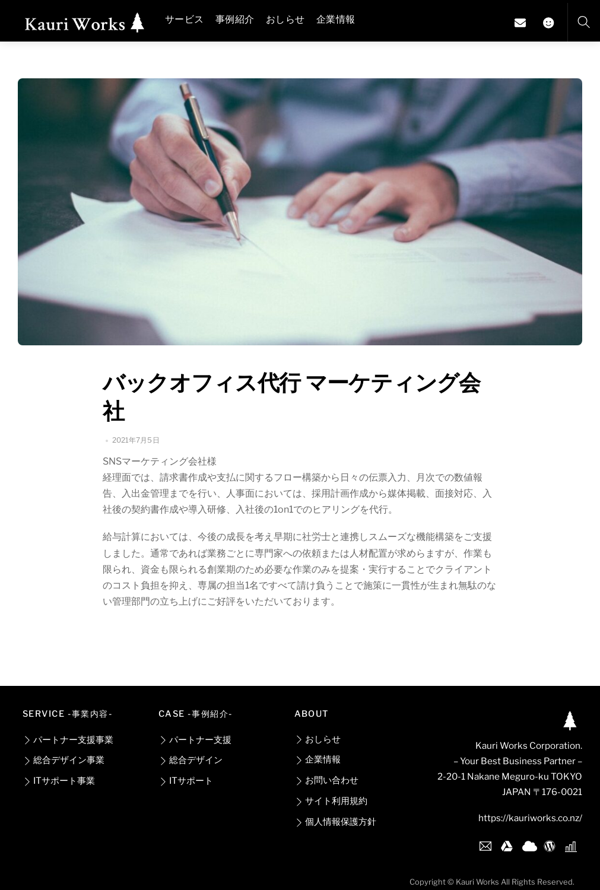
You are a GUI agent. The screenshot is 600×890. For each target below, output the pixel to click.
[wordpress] (549, 844)
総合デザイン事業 (63, 759)
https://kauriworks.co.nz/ (530, 818)
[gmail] (485, 844)
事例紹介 (234, 19)
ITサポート (185, 780)
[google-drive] (507, 844)
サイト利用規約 (330, 800)
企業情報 (335, 19)
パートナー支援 (194, 739)
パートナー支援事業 (68, 739)
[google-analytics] (571, 844)
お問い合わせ (326, 780)
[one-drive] (528, 844)
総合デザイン (190, 759)
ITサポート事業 (59, 780)
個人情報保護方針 (335, 821)
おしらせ (285, 19)
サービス (184, 19)
